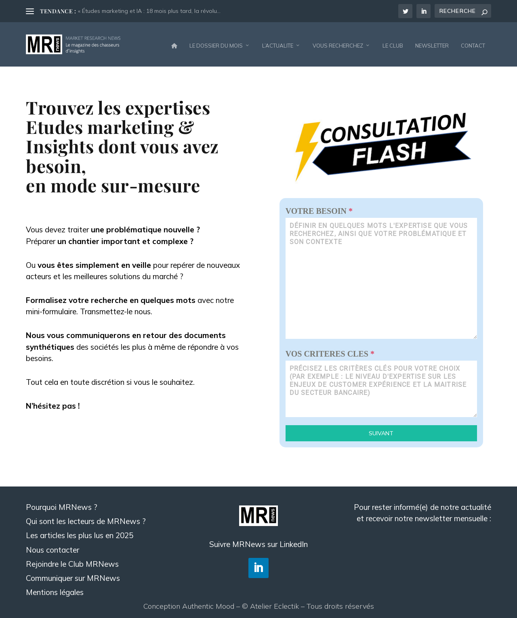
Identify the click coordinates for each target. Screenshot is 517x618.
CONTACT (473, 42)
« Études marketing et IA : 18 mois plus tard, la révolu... (149, 11)
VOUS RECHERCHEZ (338, 42)
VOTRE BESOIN (319, 207)
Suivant (381, 429)
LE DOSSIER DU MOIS (216, 42)
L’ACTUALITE (277, 42)
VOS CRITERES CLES (330, 349)
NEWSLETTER (432, 42)
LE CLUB (392, 42)
